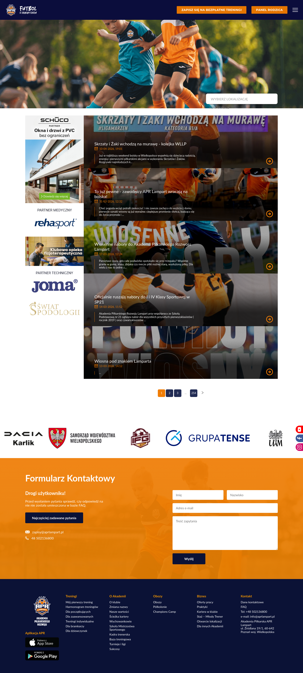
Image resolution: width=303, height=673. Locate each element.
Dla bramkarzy (75, 626)
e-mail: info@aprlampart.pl (258, 616)
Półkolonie (160, 607)
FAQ (244, 607)
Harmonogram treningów (82, 607)
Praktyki (202, 607)
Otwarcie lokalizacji (209, 621)
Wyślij (189, 559)
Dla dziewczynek (76, 631)
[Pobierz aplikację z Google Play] (42, 655)
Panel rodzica (269, 10)
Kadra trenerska (119, 634)
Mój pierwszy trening (79, 602)
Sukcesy (114, 649)
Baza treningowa (120, 639)
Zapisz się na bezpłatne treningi (211, 10)
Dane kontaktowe (252, 602)
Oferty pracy (205, 602)
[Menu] (295, 10)
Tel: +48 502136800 (254, 611)
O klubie (114, 602)
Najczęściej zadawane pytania (54, 518)
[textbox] (241, 99)
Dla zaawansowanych (79, 616)
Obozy (157, 602)
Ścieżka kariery (119, 616)
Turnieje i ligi (117, 644)
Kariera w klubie (207, 611)
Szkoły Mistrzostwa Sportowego (121, 628)
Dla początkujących (78, 611)
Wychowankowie (120, 621)
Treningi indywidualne (80, 621)
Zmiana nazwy (118, 607)
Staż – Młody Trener (210, 616)
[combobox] (241, 99)
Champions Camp (164, 611)
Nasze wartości (119, 611)
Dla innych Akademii (210, 626)
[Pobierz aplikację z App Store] (42, 642)
